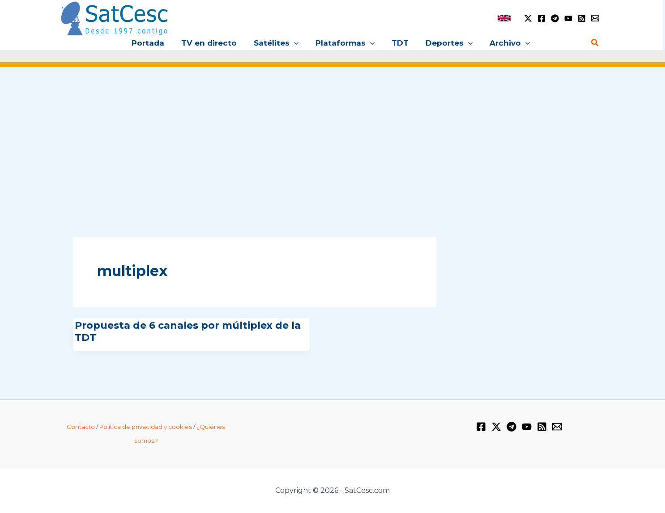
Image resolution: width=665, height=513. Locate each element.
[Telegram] (555, 18)
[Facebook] (541, 18)
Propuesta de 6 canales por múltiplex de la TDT (188, 331)
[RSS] (582, 18)
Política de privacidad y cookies (145, 426)
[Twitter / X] (528, 18)
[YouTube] (568, 18)
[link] (504, 18)
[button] (295, 43)
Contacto (81, 426)
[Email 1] (595, 18)
